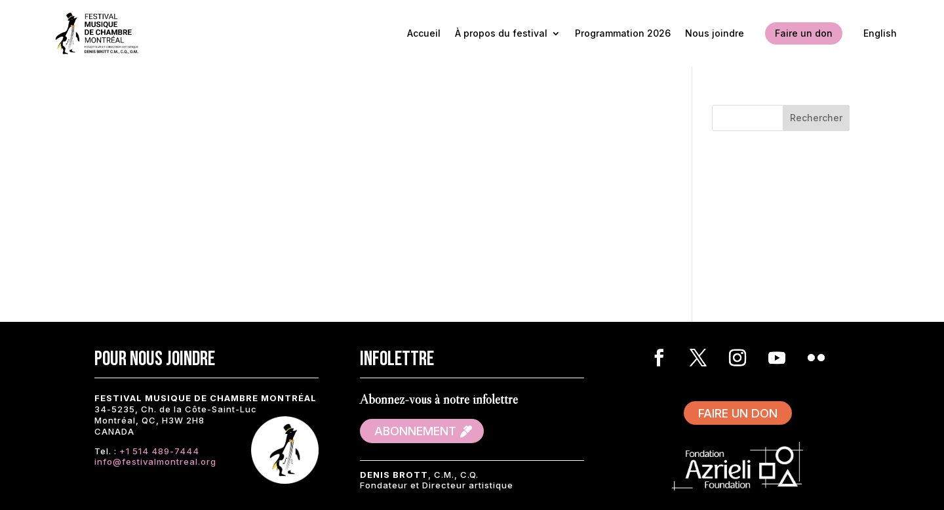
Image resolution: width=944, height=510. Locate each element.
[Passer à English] (880, 33)
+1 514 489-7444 (159, 451)
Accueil (424, 33)
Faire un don (804, 33)
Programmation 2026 (623, 33)
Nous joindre (714, 33)
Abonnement (415, 431)
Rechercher (816, 117)
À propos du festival (501, 33)
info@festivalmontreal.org (155, 461)
